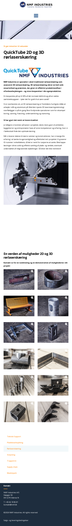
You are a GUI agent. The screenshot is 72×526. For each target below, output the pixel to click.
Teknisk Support (14, 436)
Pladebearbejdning (15, 442)
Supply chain (12, 467)
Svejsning (11, 455)
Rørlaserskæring (14, 448)
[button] (36, 15)
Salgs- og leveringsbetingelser (16, 520)
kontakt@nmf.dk (10, 504)
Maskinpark (12, 473)
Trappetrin (11, 461)
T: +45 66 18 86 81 (11, 502)
